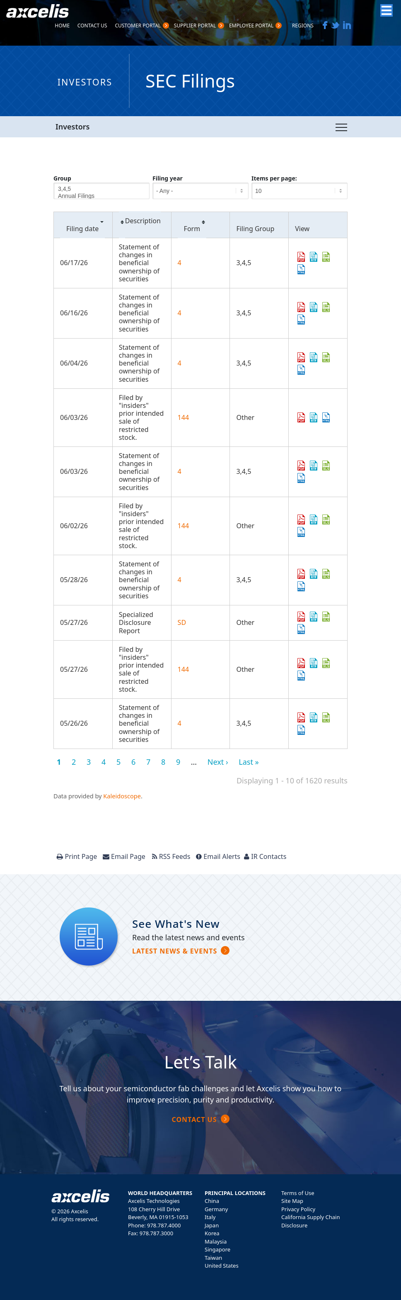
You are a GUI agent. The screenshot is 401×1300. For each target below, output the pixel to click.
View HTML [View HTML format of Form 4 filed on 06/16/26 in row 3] (301, 319)
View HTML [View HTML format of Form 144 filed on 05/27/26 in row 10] (301, 675)
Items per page (273, 178)
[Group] (101, 191)
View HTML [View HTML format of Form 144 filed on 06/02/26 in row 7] (301, 532)
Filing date (85, 226)
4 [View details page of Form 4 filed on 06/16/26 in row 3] (179, 312)
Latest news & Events (174, 951)
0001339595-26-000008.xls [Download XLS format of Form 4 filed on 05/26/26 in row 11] (326, 717)
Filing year (167, 178)
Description (140, 221)
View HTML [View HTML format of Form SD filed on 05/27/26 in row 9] (301, 629)
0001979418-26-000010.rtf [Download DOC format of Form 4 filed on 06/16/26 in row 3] (313, 307)
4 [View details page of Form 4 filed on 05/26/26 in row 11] (179, 723)
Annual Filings (101, 196)
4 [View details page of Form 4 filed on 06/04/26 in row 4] (179, 363)
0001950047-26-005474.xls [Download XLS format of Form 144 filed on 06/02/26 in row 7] (326, 519)
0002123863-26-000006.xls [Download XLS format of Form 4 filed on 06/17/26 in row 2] (326, 257)
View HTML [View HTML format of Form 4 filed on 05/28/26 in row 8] (301, 586)
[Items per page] (299, 191)
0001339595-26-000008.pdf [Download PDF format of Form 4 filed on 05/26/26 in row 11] (301, 717)
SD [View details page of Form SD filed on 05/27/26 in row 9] (182, 622)
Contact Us (92, 26)
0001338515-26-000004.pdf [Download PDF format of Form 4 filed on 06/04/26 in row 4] (301, 357)
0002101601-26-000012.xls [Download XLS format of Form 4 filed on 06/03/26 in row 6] (326, 465)
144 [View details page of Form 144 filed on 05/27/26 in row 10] (183, 669)
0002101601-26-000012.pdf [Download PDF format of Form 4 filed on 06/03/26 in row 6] (301, 465)
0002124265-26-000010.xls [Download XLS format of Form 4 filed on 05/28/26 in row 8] (326, 574)
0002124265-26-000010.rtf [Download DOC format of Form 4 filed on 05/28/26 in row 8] (313, 574)
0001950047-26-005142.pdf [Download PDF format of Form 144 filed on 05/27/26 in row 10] (301, 663)
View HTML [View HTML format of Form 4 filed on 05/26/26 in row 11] (301, 730)
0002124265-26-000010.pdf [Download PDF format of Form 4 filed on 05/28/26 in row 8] (301, 574)
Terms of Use (297, 1193)
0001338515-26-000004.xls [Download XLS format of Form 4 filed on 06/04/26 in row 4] (326, 357)
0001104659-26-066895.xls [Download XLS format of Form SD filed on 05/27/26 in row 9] (326, 616)
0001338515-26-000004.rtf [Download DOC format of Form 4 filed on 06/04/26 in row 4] (313, 357)
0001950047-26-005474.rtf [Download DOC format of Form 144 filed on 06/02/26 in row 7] (313, 519)
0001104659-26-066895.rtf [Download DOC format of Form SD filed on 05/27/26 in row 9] (313, 616)
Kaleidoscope (122, 796)
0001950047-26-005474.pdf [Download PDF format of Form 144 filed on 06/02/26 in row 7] (301, 519)
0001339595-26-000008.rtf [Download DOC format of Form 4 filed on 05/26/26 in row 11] (313, 717)
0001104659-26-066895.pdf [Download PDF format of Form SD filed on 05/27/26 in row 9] (301, 616)
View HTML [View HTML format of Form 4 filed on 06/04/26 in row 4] (301, 369)
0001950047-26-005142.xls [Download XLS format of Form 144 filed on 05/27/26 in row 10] (326, 663)
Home (62, 26)
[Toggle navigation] (341, 127)
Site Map (292, 1201)
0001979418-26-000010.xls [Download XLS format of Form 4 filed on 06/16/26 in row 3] (326, 307)
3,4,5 (101, 189)
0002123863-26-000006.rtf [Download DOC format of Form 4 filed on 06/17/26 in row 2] (313, 257)
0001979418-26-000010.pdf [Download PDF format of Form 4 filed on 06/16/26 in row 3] (301, 307)
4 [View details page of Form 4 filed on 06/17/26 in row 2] (179, 262)
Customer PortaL (138, 26)
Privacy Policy (298, 1209)
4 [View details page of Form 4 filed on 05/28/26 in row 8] (179, 579)
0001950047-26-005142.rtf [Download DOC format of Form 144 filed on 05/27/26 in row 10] (313, 663)
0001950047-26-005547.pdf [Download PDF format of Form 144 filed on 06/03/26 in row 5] (301, 417)
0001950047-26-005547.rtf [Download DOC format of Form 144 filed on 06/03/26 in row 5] (313, 417)
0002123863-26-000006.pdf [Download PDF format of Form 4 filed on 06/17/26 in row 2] (301, 257)
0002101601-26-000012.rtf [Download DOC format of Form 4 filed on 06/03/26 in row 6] (313, 465)
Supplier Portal (195, 26)
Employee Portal (251, 26)
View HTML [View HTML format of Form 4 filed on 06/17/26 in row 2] (301, 269)
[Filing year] (200, 191)
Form (195, 226)
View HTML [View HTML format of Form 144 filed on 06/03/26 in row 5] (326, 417)
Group (62, 178)
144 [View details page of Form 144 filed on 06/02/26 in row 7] (183, 525)
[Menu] (386, 10)
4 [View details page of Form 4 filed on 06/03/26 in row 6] (179, 471)
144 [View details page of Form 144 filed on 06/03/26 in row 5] (183, 417)
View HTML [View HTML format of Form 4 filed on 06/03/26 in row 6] (301, 478)
